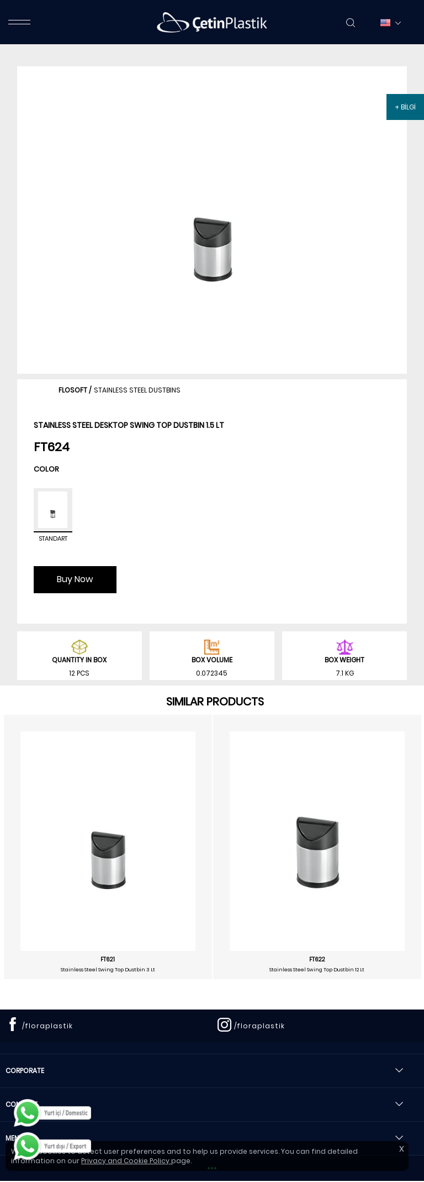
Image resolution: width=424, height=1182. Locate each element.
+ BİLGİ (405, 107)
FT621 (107, 960)
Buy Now (75, 579)
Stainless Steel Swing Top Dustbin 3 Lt (108, 969)
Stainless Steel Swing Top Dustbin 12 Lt (316, 969)
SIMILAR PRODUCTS (215, 701)
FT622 (317, 960)
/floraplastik (47, 1026)
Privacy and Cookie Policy (126, 1160)
